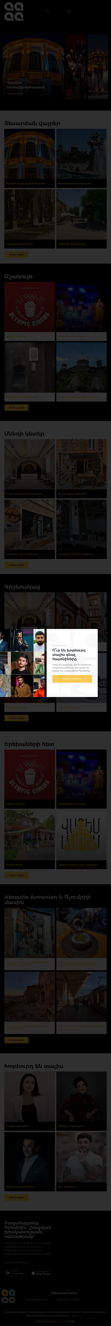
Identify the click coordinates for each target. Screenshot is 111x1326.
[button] (107, 633)
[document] (55, 663)
